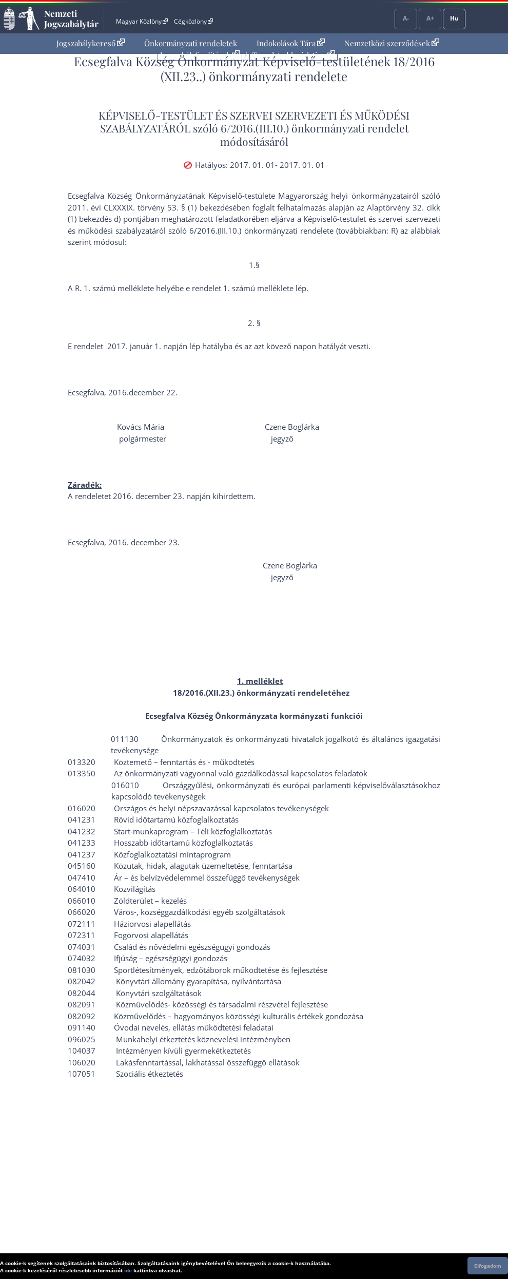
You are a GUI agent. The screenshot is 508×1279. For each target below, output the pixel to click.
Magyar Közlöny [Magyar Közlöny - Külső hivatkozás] (142, 21)
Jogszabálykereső (90, 43)
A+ (430, 18)
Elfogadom (487, 1265)
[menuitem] (90, 43)
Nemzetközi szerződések (391, 43)
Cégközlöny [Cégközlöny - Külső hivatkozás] (193, 21)
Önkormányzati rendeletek (190, 43)
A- (406, 18)
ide (128, 1270)
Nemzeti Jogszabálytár (71, 18)
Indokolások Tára (291, 43)
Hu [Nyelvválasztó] (454, 18)
